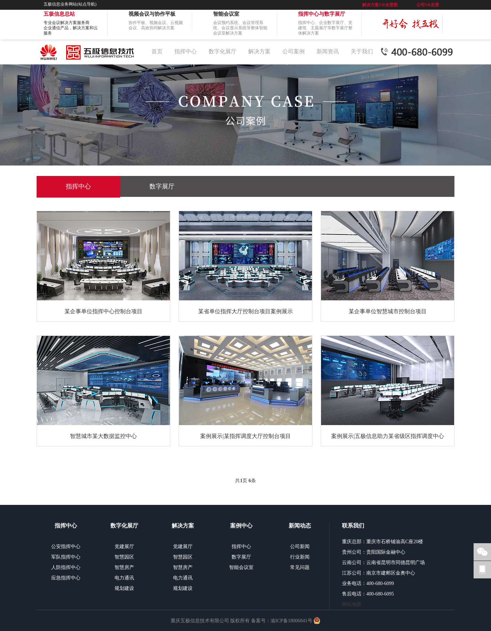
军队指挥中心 (65, 557)
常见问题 (300, 567)
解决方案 (259, 51)
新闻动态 (300, 526)
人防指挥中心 (65, 567)
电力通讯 (124, 577)
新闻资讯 (328, 51)
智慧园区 (124, 557)
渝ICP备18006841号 (291, 620)
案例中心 (241, 526)
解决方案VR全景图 (379, 4)
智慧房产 (124, 567)
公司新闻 (300, 546)
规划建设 (124, 588)
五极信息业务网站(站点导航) (70, 4)
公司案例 (293, 51)
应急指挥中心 (65, 577)
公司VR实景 (427, 4)
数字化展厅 (222, 51)
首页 (157, 51)
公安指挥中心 (65, 546)
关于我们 (362, 51)
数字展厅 (161, 186)
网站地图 (351, 604)
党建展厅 (124, 546)
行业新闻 (300, 557)
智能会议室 (241, 567)
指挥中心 (185, 51)
